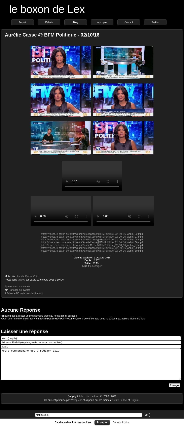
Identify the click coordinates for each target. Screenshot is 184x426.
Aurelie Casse (24, 276)
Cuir (35, 276)
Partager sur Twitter (19, 290)
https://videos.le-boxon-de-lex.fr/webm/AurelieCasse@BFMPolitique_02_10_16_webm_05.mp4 (123, 210)
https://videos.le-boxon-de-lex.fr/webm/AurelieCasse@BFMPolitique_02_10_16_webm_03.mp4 (92, 236)
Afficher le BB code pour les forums (24, 293)
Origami (135, 406)
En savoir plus (121, 422)
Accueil (22, 22)
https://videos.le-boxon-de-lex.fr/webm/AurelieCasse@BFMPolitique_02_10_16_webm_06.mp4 (92, 242)
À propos (102, 22)
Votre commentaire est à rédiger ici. (91, 367)
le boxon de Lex (47, 9)
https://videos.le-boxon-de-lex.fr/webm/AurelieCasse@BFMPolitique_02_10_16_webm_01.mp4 (60, 210)
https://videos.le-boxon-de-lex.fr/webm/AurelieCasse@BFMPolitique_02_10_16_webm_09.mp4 (92, 248)
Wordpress (76, 406)
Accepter (102, 422)
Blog (75, 22)
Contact (128, 22)
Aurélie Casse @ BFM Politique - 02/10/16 (52, 35)
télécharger (95, 266)
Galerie (49, 22)
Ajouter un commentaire (17, 286)
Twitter (155, 22)
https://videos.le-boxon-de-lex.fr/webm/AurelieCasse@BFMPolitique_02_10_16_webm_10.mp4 (92, 250)
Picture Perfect (119, 406)
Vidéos (21, 279)
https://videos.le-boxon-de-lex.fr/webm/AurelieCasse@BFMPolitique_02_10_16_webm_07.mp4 (92, 245)
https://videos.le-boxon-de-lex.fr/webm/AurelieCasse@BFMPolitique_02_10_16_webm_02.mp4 (92, 234)
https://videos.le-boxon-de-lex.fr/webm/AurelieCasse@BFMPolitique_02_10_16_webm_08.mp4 (92, 176)
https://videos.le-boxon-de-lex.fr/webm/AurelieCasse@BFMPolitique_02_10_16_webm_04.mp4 (92, 239)
